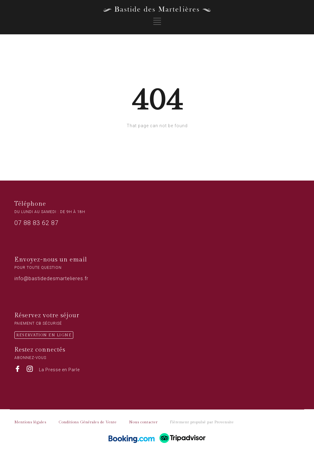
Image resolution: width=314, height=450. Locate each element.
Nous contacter (143, 422)
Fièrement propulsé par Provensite (202, 422)
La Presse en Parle (59, 369)
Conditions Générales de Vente (88, 422)
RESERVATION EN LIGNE (43, 335)
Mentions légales (30, 422)
